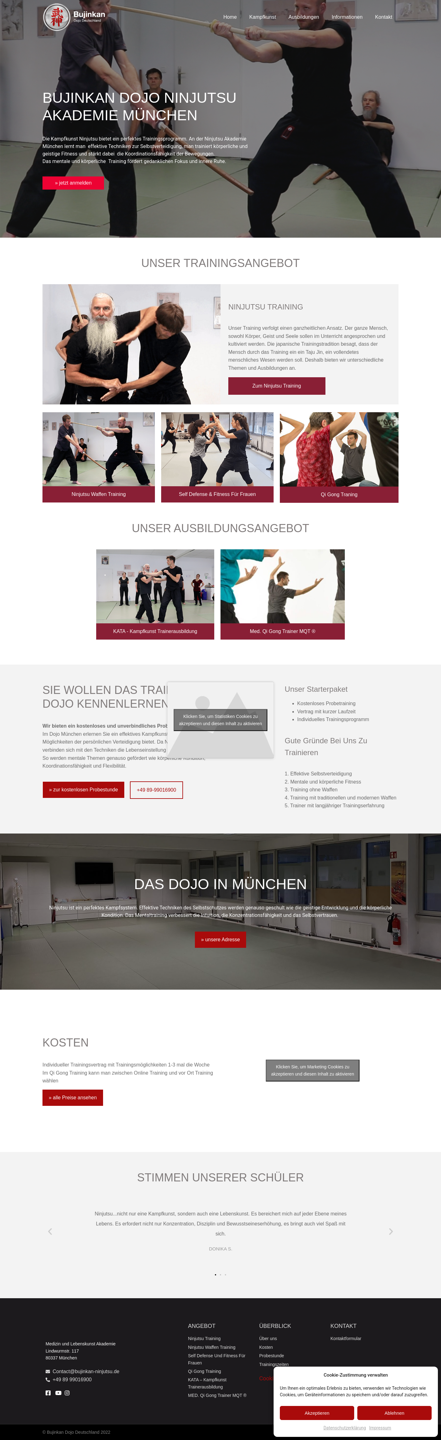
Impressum (380, 1427)
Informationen (347, 17)
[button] (50, 1231)
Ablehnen (394, 1413)
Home (230, 17)
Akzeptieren (317, 1413)
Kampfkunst (262, 17)
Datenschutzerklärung (345, 1427)
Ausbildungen (304, 17)
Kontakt (383, 17)
